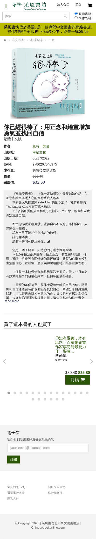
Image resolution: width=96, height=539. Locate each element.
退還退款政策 (16, 493)
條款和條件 (55, 493)
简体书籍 (85, 18)
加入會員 (63, 5)
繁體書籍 (85, 14)
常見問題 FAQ (16, 487)
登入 (78, 5)
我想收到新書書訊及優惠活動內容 (30, 439)
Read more (11, 301)
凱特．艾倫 (41, 146)
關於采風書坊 (56, 487)
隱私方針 (13, 498)
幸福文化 (39, 152)
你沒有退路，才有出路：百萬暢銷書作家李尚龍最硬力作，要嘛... (70, 344)
